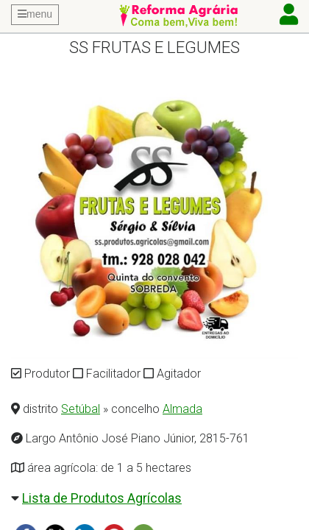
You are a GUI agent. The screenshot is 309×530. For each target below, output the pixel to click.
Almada (182, 409)
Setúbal (80, 409)
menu (35, 14)
